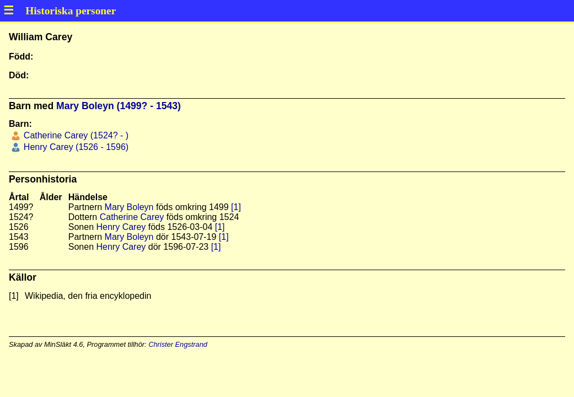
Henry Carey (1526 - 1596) (74, 147)
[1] (236, 207)
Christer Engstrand (177, 344)
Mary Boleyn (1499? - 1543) (118, 105)
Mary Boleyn (129, 207)
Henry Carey (121, 227)
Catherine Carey (132, 217)
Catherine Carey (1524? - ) (74, 135)
